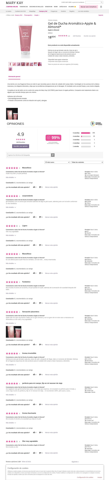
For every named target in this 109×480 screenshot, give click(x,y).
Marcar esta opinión (51, 187)
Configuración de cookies (85, 477)
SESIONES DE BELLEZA (36, 6)
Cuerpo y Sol (43, 11)
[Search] (94, 2)
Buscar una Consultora (88, 7)
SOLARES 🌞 (72, 6)
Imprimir (101, 15)
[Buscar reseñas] (53, 155)
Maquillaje (32, 11)
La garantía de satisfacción (78, 2)
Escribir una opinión (90, 36)
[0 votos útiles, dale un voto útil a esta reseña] (34, 187)
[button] (13, 332)
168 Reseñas (77, 36)
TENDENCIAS (24, 6)
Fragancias (54, 11)
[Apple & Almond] (26, 39)
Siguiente (75, 462)
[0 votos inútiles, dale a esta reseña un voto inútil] (40, 187)
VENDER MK (48, 6)
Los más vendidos (83, 11)
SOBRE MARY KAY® (66, 2)
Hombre (63, 11)
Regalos (72, 11)
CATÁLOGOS (63, 6)
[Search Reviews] (31, 155)
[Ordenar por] (57, 162)
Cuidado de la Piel (20, 11)
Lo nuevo (8, 11)
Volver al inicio (26, 461)
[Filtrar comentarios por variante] (87, 162)
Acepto (99, 477)
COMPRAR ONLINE (12, 7)
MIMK (56, 6)
